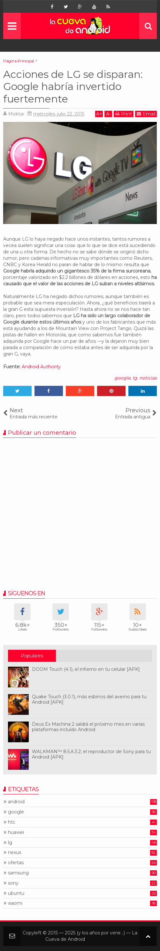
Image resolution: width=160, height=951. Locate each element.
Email (146, 114)
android (16, 802)
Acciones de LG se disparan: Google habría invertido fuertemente (73, 86)
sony (13, 883)
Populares (32, 656)
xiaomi (15, 903)
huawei (16, 832)
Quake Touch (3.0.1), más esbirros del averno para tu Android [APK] (89, 699)
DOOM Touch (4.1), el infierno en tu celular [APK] (86, 669)
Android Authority (41, 367)
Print (123, 114)
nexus (14, 852)
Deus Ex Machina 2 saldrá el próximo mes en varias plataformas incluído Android (88, 726)
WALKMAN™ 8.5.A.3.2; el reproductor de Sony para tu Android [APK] (91, 754)
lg (135, 378)
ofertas (16, 862)
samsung (18, 873)
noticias (148, 378)
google (122, 378)
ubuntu (16, 893)
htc (11, 822)
